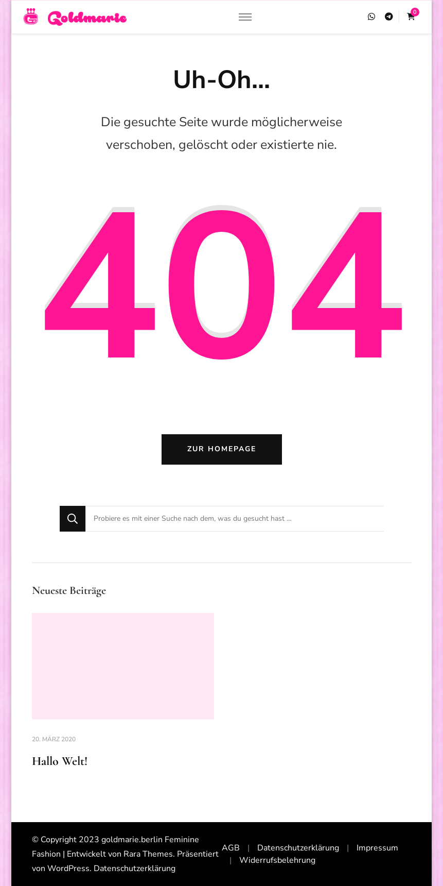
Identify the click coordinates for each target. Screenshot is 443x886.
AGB (231, 848)
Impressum (377, 848)
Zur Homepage (221, 449)
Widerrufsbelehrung (277, 860)
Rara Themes (148, 854)
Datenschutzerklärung (134, 868)
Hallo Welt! (59, 761)
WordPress (68, 868)
